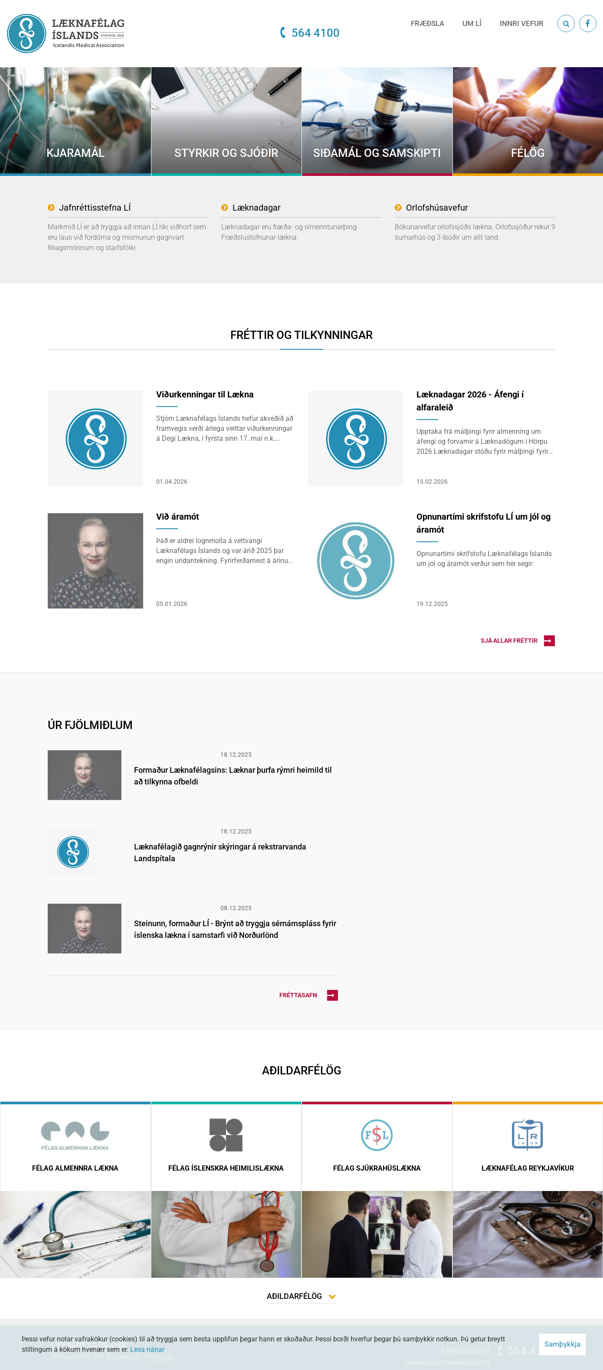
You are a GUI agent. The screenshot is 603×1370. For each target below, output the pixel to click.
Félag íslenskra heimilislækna (226, 1168)
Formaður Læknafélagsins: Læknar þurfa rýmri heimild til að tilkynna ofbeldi (233, 775)
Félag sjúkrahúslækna (377, 1168)
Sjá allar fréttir (518, 640)
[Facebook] (587, 23)
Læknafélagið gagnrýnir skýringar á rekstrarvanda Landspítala (220, 852)
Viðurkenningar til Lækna (205, 394)
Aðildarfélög (294, 1296)
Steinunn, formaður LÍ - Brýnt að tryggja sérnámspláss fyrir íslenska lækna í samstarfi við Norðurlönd (235, 929)
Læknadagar (257, 207)
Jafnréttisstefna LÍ (95, 207)
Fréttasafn (308, 995)
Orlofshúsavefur (437, 207)
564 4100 (316, 32)
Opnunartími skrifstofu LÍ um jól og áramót (483, 523)
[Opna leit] (566, 23)
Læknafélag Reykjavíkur (528, 1168)
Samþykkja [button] (562, 1344)
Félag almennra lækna (75, 1168)
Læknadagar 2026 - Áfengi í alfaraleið (470, 401)
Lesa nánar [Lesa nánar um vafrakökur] (147, 1349)
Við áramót (177, 516)
